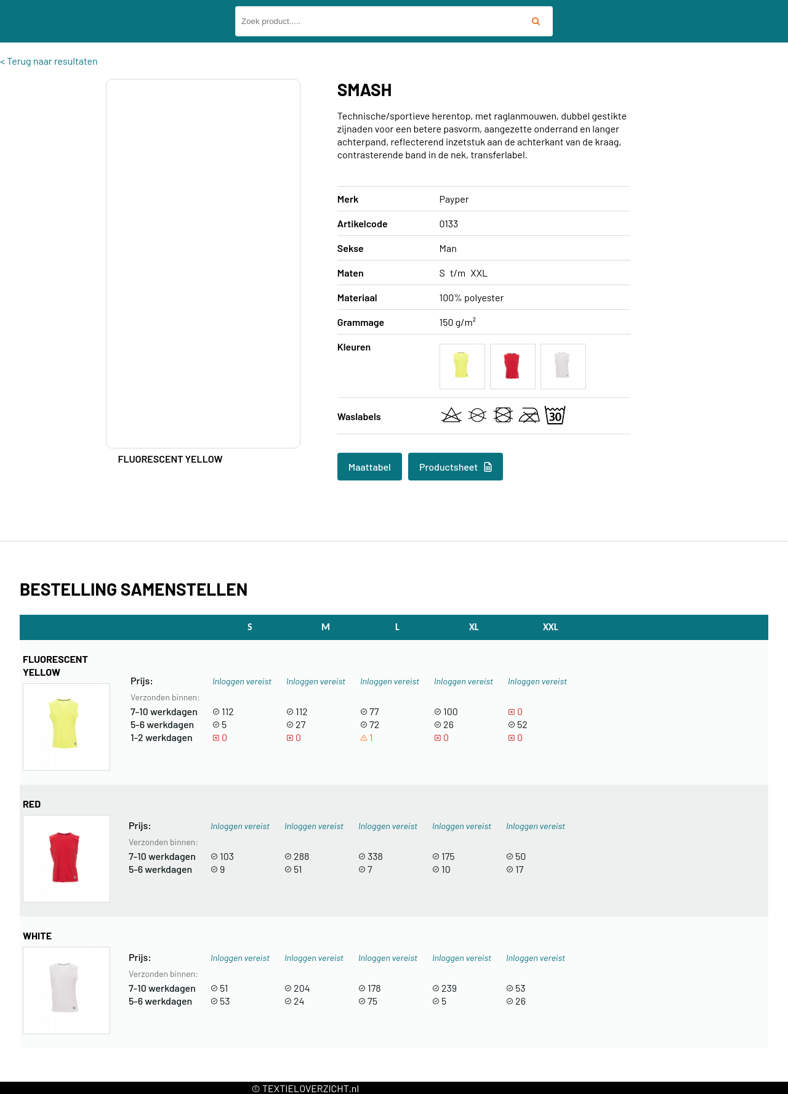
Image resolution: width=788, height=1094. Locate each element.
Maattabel (369, 466)
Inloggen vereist (241, 681)
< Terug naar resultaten (49, 61)
